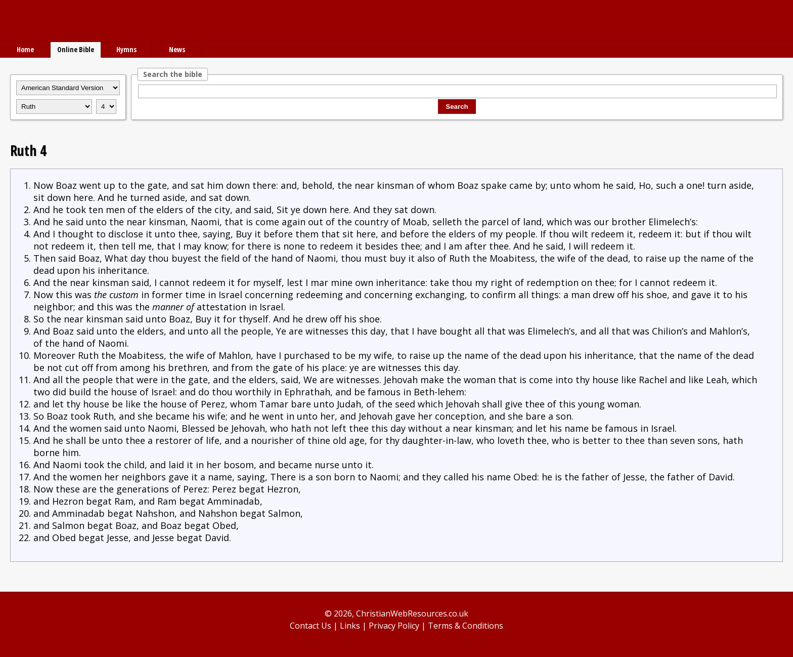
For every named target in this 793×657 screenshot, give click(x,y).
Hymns (126, 49)
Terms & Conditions (465, 625)
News (177, 49)
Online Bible (75, 49)
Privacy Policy (394, 625)
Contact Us (310, 625)
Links (350, 625)
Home (25, 49)
